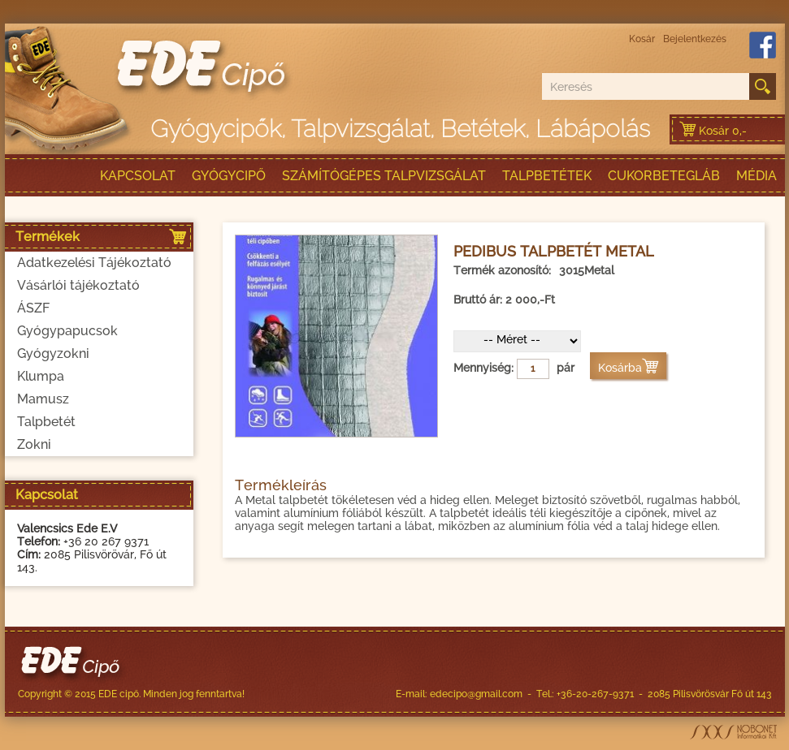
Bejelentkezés (694, 39)
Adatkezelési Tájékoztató (94, 262)
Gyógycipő (229, 175)
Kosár (642, 39)
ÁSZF (33, 308)
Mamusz (43, 399)
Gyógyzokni (53, 353)
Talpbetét (46, 421)
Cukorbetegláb (664, 175)
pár (565, 367)
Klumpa (40, 376)
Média (756, 175)
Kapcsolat (138, 175)
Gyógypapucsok (67, 330)
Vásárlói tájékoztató (78, 285)
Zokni (34, 444)
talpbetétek (547, 175)
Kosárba (628, 367)
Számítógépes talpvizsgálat (384, 175)
